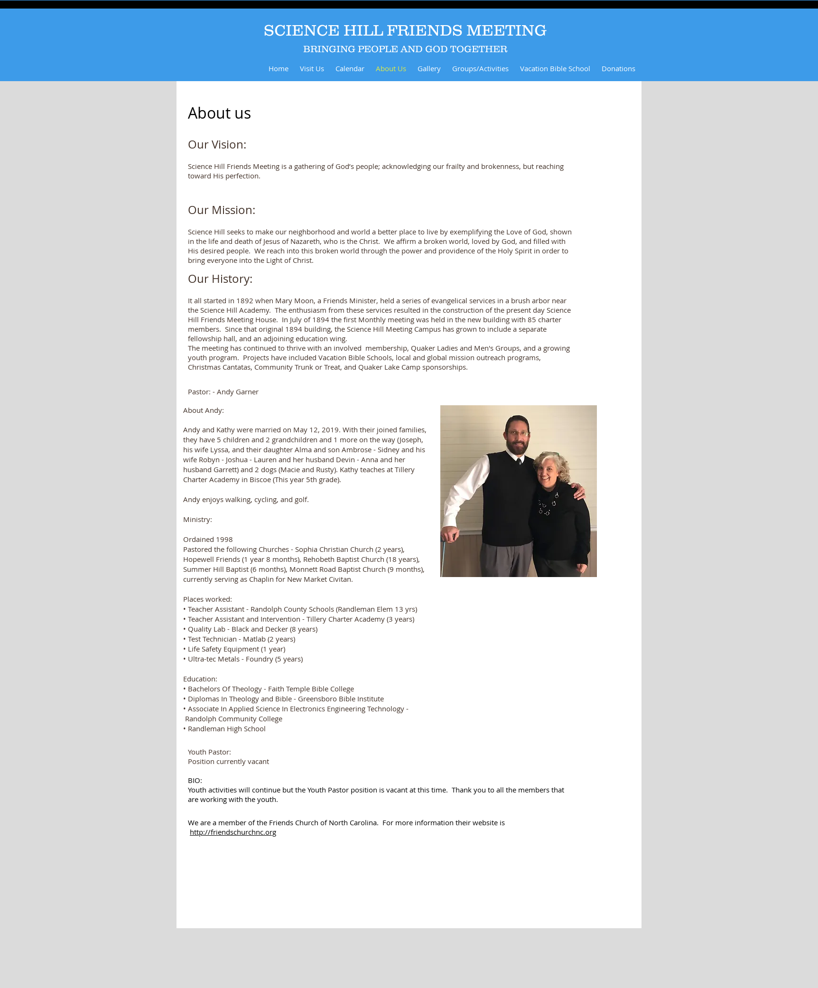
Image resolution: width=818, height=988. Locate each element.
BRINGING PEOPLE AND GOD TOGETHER (405, 49)
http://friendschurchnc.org (233, 832)
